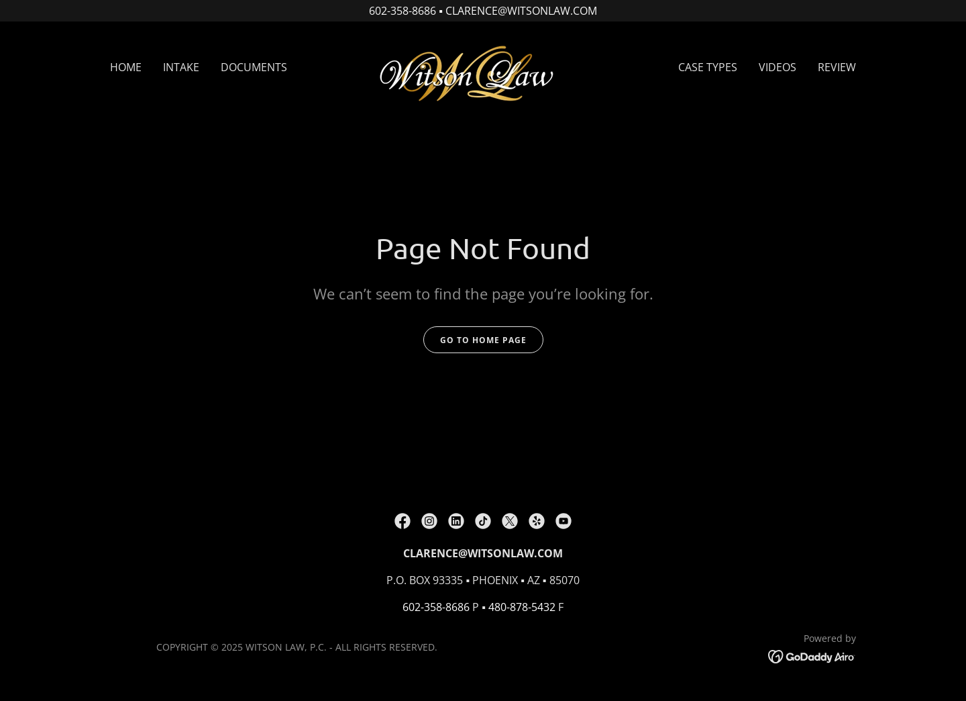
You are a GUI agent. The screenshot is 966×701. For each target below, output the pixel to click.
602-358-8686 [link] (436, 607)
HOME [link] (126, 67)
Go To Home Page (483, 340)
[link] (483, 65)
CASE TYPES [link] (707, 67)
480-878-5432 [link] (521, 607)
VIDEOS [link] (777, 67)
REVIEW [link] (837, 67)
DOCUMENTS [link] (254, 67)
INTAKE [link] (181, 67)
